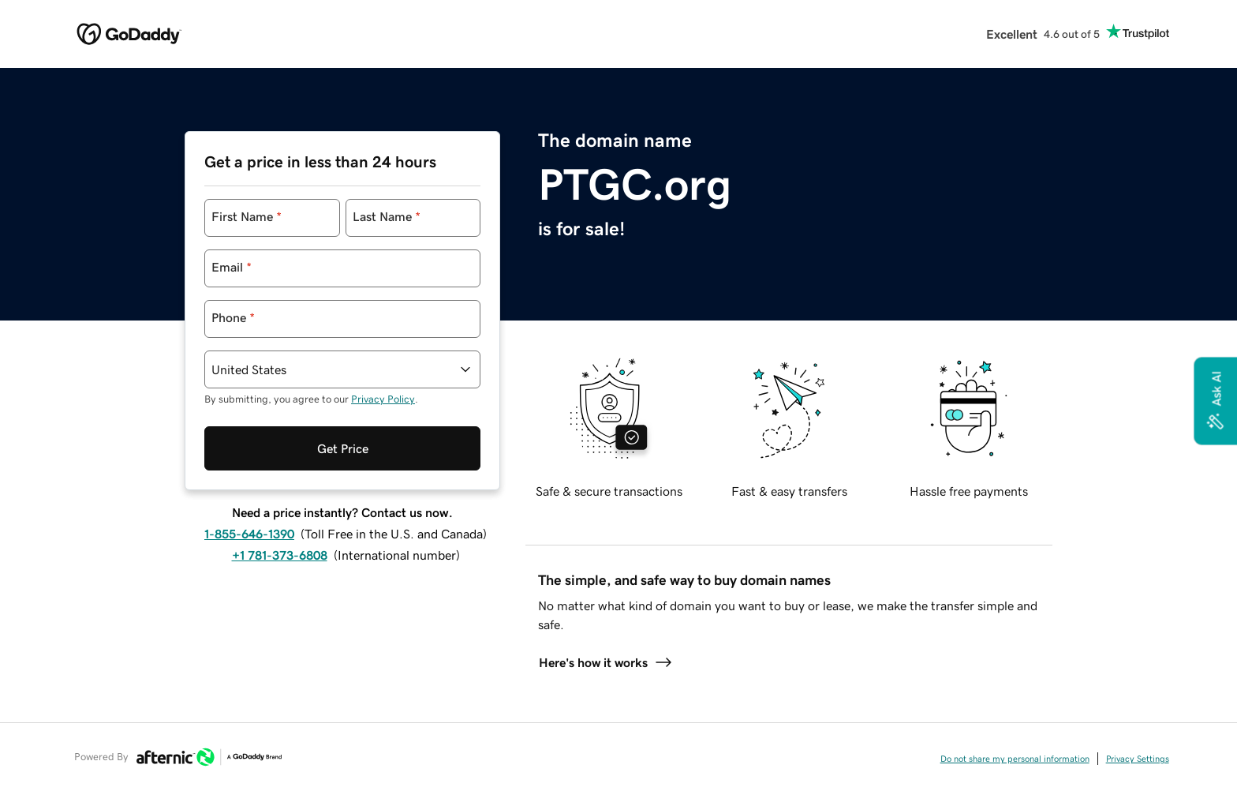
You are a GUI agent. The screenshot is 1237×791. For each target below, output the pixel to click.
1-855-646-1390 (249, 533)
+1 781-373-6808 (279, 555)
